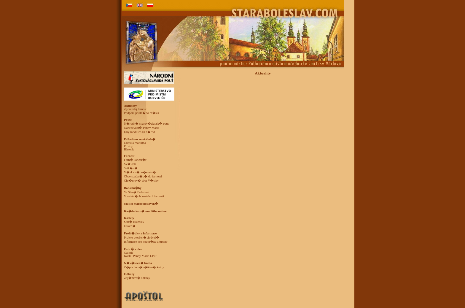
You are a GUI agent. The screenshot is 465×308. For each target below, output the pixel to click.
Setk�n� (131, 168)
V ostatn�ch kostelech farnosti (144, 196)
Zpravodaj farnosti (135, 109)
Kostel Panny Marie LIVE (140, 256)
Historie (129, 149)
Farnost (129, 156)
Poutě (128, 119)
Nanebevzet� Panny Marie (141, 127)
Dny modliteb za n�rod (139, 132)
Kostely (129, 218)
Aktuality (130, 105)
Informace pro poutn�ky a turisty (146, 241)
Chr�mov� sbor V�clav (141, 180)
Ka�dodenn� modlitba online (145, 211)
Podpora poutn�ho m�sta (141, 113)
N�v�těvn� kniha (138, 263)
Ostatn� (130, 226)
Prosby (128, 146)
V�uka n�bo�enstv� (140, 172)
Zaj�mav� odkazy (137, 278)
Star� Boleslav (134, 221)
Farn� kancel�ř (135, 159)
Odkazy (129, 274)
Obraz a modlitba (135, 143)
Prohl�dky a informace (140, 233)
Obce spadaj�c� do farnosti (143, 176)
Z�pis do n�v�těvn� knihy (144, 267)
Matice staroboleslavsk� (141, 203)
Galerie (128, 252)
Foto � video (133, 249)
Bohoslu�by (132, 188)
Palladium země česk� (139, 139)
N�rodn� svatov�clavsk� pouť (146, 123)
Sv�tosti (130, 164)
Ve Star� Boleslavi (136, 192)
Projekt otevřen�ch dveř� (141, 237)
